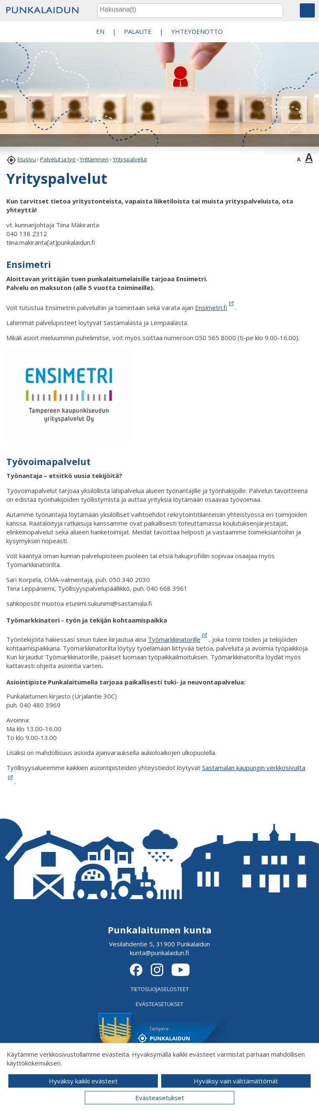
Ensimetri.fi (215, 307)
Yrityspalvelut (130, 159)
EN (100, 31)
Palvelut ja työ (58, 159)
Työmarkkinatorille (174, 639)
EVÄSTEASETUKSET (159, 1004)
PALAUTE (138, 31)
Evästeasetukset (159, 1097)
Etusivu (27, 159)
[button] (307, 10)
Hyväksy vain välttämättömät (236, 1081)
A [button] (299, 159)
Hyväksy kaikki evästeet (83, 1081)
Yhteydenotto (197, 31)
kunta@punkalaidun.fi (159, 952)
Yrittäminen (94, 159)
